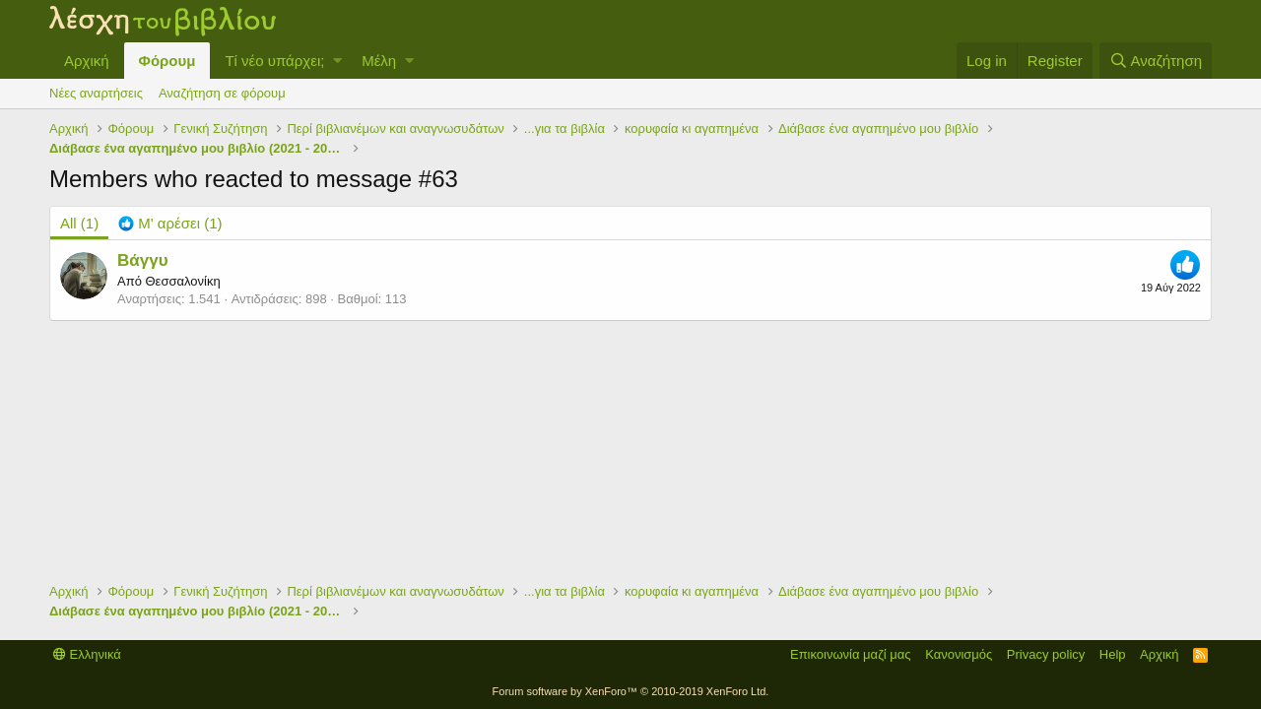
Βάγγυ (142, 260)
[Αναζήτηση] (1155, 60)
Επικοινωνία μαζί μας (850, 654)
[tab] (170, 223)
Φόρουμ (167, 60)
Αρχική (86, 60)
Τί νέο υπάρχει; (274, 60)
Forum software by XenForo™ (631, 691)
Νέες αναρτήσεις (96, 93)
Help (1112, 654)
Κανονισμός (958, 654)
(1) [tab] (79, 223)
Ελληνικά (87, 654)
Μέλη (379, 60)
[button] (337, 60)
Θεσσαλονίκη (182, 281)
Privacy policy (1046, 654)
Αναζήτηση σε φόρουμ (222, 93)
